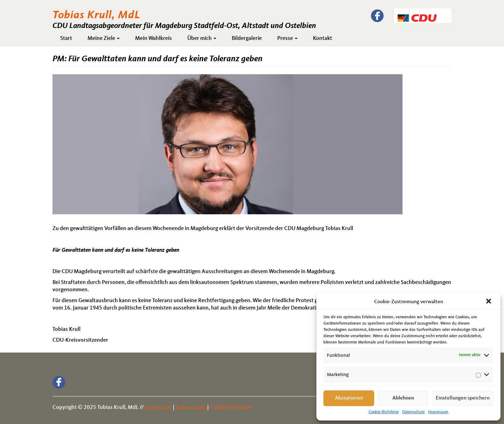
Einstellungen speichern (463, 398)
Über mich (201, 38)
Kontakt (322, 38)
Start (66, 38)
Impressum (438, 412)
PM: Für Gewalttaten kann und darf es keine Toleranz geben (157, 59)
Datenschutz (413, 412)
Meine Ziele (104, 38)
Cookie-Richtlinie (384, 412)
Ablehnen (403, 398)
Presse (287, 38)
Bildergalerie (247, 38)
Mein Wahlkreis (153, 38)
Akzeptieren (349, 398)
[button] (489, 302)
